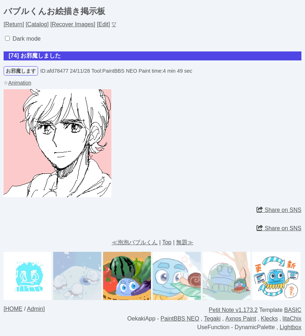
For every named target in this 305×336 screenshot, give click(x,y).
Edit (103, 24)
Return (13, 24)
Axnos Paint (240, 318)
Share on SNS (279, 210)
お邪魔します (21, 71)
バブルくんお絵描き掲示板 (54, 11)
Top (166, 242)
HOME (13, 309)
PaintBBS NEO (180, 318)
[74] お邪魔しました (35, 56)
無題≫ (184, 242)
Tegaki (212, 318)
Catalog (37, 24)
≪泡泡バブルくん (135, 242)
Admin (35, 309)
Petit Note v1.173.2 (233, 310)
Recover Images (73, 24)
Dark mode (27, 39)
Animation (19, 83)
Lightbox (291, 327)
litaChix (292, 318)
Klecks (269, 318)
